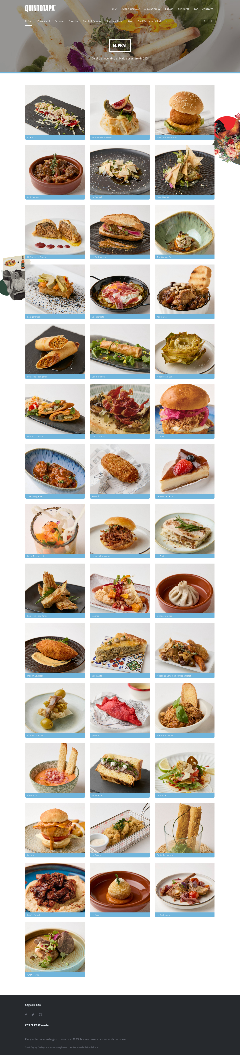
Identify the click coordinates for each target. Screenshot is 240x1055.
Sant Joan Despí (114, 21)
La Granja (96, 855)
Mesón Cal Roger (35, 436)
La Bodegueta (99, 257)
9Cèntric (96, 496)
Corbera (59, 21)
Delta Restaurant (35, 556)
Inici (115, 9)
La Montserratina (165, 496)
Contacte (207, 9)
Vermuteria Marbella (102, 137)
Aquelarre (162, 317)
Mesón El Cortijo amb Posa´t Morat (174, 676)
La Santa (161, 436)
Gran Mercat (163, 197)
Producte (183, 9)
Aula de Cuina (152, 9)
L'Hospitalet (43, 21)
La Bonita (31, 137)
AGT (196, 9)
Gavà (130, 21)
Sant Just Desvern (92, 21)
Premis (169, 9)
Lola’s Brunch (98, 436)
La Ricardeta (33, 197)
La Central (97, 197)
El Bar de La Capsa (36, 257)
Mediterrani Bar (164, 376)
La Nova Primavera (101, 556)
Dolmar (95, 616)
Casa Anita (97, 676)
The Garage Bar (164, 257)
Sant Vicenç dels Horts (150, 21)
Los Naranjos (33, 317)
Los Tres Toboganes (37, 376)
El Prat (28, 21)
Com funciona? (131, 9)
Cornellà (73, 21)
